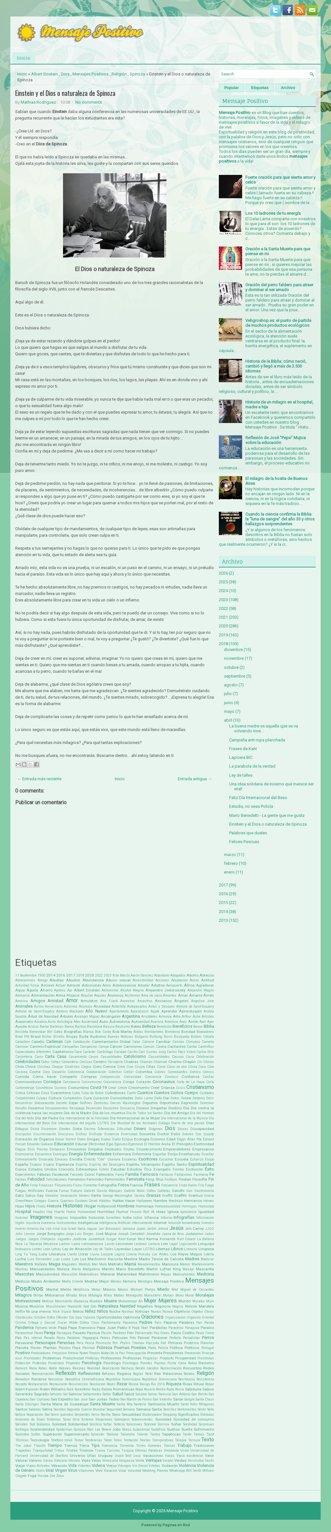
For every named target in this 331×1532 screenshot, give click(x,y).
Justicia (79, 1239)
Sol (32, 1424)
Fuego (209, 1185)
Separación (35, 1414)
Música (21, 1306)
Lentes (37, 1249)
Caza (190, 1057)
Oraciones (152, 1317)
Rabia (192, 1363)
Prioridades (32, 1358)
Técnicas (22, 1440)
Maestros (24, 1264)
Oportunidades (109, 1317)
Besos (198, 1026)
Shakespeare (152, 1414)
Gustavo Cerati (86, 1201)
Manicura (170, 1264)
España (21, 1164)
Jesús (176, 1228)
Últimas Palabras (149, 1450)
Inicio (23, 58)
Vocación (110, 1471)
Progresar (150, 1358)
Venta (139, 1460)
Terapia (181, 1440)
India (127, 1217)
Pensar (144, 1337)
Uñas (91, 1455)
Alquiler (100, 995)
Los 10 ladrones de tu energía (273, 213)
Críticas (33, 1093)
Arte (176, 1016)
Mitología (95, 1295)
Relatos (189, 1374)
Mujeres (167, 1301)
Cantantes (176, 1046)
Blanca (88, 1032)
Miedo (163, 1289)
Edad (171, 1139)
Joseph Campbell (131, 1234)
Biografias (73, 1031)
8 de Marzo (121, 975)
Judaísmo (194, 1233)
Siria (76, 1419)
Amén (208, 995)
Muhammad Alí (130, 1301)
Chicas (208, 1062)
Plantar (35, 1348)
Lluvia (94, 1254)
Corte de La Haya (190, 1082)
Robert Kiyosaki (27, 1389)
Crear (112, 1088)
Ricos (133, 1384)
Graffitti (180, 1195)
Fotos (123, 1185)
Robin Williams (53, 1389)
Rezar (122, 1383)
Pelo (133, 1338)
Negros (177, 1306)
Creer (155, 1087)
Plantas (50, 1347)
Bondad (188, 1031)
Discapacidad (202, 1128)
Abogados (178, 975)
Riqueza (173, 1383)
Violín (40, 1471)
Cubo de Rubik (92, 1093)
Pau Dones (162, 1333)
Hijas (19, 1206)
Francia (136, 1185)
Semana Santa (149, 1409)
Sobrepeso (122, 1419)
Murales (198, 1301)
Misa (83, 1295)
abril (228, 720)
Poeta (152, 1348)
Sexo (116, 1414)
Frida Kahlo (188, 1185)
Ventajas (153, 1460)
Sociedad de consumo (193, 1419)
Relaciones (172, 1373)
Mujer (150, 1301)
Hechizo (176, 1200)
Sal (65, 1394)
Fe (211, 1174)
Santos (21, 1409)
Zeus (60, 1476)
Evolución (194, 1169)
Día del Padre (46, 1118)
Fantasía (166, 1174)
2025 (223, 581)
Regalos (124, 1373)
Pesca (89, 1343)
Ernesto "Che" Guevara (102, 1159)
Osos (95, 1322)
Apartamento (119, 1011)
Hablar (118, 1200)
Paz (18, 1337)
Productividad (73, 1358)
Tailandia (127, 1434)
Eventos (178, 1169)
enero (229, 872)
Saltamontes (92, 1394)
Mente (65, 1289)
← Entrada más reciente (39, 778)
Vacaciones (153, 1455)
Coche (34, 1071)
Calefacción (81, 1042)
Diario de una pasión (188, 1123)
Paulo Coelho (183, 1333)
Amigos (37, 1000)
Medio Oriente (72, 1281)
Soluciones (134, 1424)
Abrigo (42, 980)
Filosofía (199, 1179)
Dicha (34, 1129)
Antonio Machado (69, 1011)
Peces (61, 1338)
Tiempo (55, 1445)
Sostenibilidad (42, 1429)
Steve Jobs (111, 1429)
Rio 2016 (158, 1384)
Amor (72, 1000)
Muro (210, 1301)
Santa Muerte (102, 1403)
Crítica (20, 1093)
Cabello (37, 1041)
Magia (54, 1264)
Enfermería (141, 1154)
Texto (207, 1440)
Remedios (22, 1379)
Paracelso (175, 1328)
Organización (175, 1317)
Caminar (21, 1047)
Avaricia (157, 1022)
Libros (177, 1248)
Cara (78, 1052)
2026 (223, 573)
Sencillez (169, 1409)
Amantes (169, 995)
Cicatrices (72, 1067)
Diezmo (89, 1129)
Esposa (21, 1169)
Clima (192, 1067)
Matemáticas (89, 1274)
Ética (148, 1169)
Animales (24, 1006)
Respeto (21, 1384)
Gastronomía (204, 1191)
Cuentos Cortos (168, 1092)
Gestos (139, 1196)
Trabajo (184, 1445)
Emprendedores (176, 1149)
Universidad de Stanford (49, 1456)
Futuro (76, 1190)
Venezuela (110, 1460)
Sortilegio (22, 1429)
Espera (48, 1164)
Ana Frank (109, 1001)
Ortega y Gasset (41, 1322)
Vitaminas (86, 1471)
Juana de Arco (173, 1234)
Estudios (134, 1169)
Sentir (202, 1409)
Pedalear (73, 1338)
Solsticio (96, 1424)
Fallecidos (105, 1174)
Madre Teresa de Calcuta (161, 1259)
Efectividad (97, 1144)
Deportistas (169, 1103)
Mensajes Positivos (90, 74)
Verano (168, 1460)
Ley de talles (240, 775)
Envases (61, 1159)
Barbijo (80, 1026)
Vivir (99, 1470)
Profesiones (111, 1358)
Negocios (163, 1306)
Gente (96, 1195)
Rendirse (39, 1379)
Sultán (35, 1434)
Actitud (207, 980)
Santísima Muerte (163, 1404)
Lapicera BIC (240, 757)
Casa (61, 1056)
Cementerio (69, 1062)
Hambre (160, 1200)
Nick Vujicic (62, 1311)
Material (108, 1274)
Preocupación (136, 1353)
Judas (209, 1234)
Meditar (91, 1281)
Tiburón (40, 1446)
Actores (47, 985)
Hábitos (105, 1201)
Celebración (205, 1057)
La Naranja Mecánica (41, 1244)
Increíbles (113, 1218)
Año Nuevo (96, 1011)
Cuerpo (191, 1092)
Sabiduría (193, 1389)
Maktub (84, 1264)
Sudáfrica (158, 1429)
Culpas (41, 1098)
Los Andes (160, 1254)
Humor (122, 1211)
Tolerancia (109, 1446)
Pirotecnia (191, 1343)
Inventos (207, 1223)
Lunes (65, 1259)
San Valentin (162, 1399)
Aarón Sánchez (142, 975)
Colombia (143, 1071)
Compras (89, 1076)
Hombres (125, 1206)
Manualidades (42, 1269)
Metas (96, 1289)
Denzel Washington (125, 1103)
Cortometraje (24, 1088)
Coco (46, 1072)
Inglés (20, 1223)
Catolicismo (135, 1056)
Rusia (179, 1389)
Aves (183, 1022)
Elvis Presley (37, 1149)
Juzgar (111, 1239)
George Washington (117, 1196)
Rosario (149, 1389)
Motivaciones (27, 1300)
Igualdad (206, 1211)
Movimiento (63, 1301)
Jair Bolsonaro (109, 1229)
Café (67, 1042)
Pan (199, 1322)
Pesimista (103, 1343)
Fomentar (90, 1185)
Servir (95, 1414)
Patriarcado (143, 1333)
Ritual (199, 1384)
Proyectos (73, 1363)
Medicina (205, 1274)
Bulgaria (141, 1037)
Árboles (66, 1016)
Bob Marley (122, 1031)
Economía (158, 1139)
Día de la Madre (77, 1113)
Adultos (158, 985)
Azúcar (33, 1026)
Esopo (209, 1159)
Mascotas (24, 1274)
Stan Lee (93, 1429)
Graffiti (167, 1196)
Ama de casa (151, 995)
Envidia (75, 1159)
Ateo (77, 1022)
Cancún (149, 1047)
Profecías (92, 1358)
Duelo (116, 1139)
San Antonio (181, 1394)
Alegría (138, 990)
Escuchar (166, 1159)
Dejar (73, 1103)
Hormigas (189, 1206)
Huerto (59, 1212)
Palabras (186, 1322)
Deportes (150, 1103)
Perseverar (24, 1343)
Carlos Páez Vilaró (181, 1052)
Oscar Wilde (68, 1322)
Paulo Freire (205, 1333)
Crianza (168, 1087)
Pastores (119, 1333)
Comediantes (177, 1072)
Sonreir (150, 1424)
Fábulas (44, 1174)
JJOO (209, 1229)
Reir (157, 1373)
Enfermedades (98, 1153)
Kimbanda (168, 1239)
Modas (119, 1295)
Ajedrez (60, 990)
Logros (119, 1254)
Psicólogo (112, 1363)
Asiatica (40, 1022)
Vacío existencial (189, 1456)
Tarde (187, 1434)
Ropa (139, 1389)
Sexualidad (131, 1414)
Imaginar (61, 1218)
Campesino (88, 1047)
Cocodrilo (59, 1072)
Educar (81, 1144)
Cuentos (145, 1092)
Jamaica (128, 1229)
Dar (166, 1098)
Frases (152, 1185)
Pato (130, 1333)
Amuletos (89, 1001)
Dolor (175, 1134)
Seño (210, 1409)
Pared (38, 1333)
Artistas (208, 1016)
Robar (209, 1384)
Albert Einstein (44, 74)
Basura (108, 1026)
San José (81, 1399)
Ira (42, 1228)
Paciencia (130, 1322)
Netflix (20, 1311)
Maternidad (127, 1274)
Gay (40, 1195)
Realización (111, 1368)
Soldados (43, 1424)
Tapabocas (171, 1434)
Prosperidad (185, 1358)
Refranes (108, 1374)
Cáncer (116, 1046)
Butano (196, 1037)
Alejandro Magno (200, 990)
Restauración (38, 1384)
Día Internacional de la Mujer (135, 1118)
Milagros (23, 1295)
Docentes (147, 1134)
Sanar (178, 1399)
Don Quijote (205, 1134)
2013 (223, 920)
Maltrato (115, 1264)
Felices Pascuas (244, 841)
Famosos (149, 1174)
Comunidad (132, 1077)
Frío (201, 1185)
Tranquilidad (43, 1450)
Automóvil (140, 1021)
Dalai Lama (144, 1098)
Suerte (186, 1429)
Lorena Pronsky (138, 1254)
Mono (180, 1295)
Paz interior (33, 1338)
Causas (178, 1057)
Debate (186, 1098)
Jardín (151, 1229)
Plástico (64, 1348)
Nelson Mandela (199, 1306)
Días (210, 1123)
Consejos (52, 1081)
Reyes (111, 1384)
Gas (189, 1191)
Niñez (90, 1311)
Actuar (61, 985)
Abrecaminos (25, 980)
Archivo (288, 88)
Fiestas (185, 1179)
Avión (193, 1021)
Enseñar (207, 1154)
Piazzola (152, 1343)
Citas (150, 1066)
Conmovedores (28, 1082)
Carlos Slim (205, 1052)
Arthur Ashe (191, 1016)
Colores (160, 1072)
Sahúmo (56, 1394)
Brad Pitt (22, 1037)
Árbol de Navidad (43, 1016)
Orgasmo (194, 1317)
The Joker (23, 1446)
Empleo (128, 1149)
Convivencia (112, 1082)
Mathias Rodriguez (38, 102)
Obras (209, 1311)
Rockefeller (83, 1389)
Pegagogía (90, 1338)
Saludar (141, 1394)
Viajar (20, 1465)
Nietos (78, 1311)
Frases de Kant (243, 748)
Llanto (72, 1254)
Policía (163, 1348)
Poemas (121, 1347)
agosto (231, 684)
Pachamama (111, 1322)
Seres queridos (62, 1414)
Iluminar (21, 1218)
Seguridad (114, 1409)
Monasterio (152, 1295)
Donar (59, 1139)
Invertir (20, 1229)
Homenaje (145, 1206)
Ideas (161, 1211)
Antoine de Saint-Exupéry (34, 1011)
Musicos (36, 1306)
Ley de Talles (103, 1249)
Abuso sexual (118, 980)
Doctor (163, 1134)
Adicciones (91, 985)
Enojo (173, 1154)
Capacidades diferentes (33, 1052)
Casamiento (78, 1057)
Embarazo (57, 1149)
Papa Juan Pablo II (114, 1327)
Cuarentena (60, 1093)
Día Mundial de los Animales (134, 1123)
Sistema (87, 1419)
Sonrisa (163, 1424)
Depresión (189, 1103)
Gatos (30, 1195)
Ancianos (163, 1001)
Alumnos (115, 995)
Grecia (209, 1196)
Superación (52, 1434)
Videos (98, 1465)
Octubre (40, 1317)
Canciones (132, 1046)
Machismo (97, 1259)
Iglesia (173, 1211)
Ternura (194, 1440)
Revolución (97, 1384)
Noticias (142, 1311)
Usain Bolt (123, 1456)
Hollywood (106, 1206)
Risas (187, 1384)
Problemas (52, 1358)
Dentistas (101, 1103)
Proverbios (56, 1363)
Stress (127, 1429)
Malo (103, 1264)
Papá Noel (140, 1328)
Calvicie (148, 1042)
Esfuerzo (196, 1159)
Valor (209, 1455)
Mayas (166, 1274)
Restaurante (58, 1384)
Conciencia (153, 1077)
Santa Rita (125, 1404)
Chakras (131, 1061)
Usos (137, 1456)
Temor (78, 1440)
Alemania (22, 995)
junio (228, 702)
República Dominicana (159, 1379)
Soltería (119, 1424)
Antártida (119, 1006)
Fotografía (108, 1185)
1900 (41, 975)
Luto (75, 1259)
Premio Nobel (78, 1353)
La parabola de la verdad (252, 766)
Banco (69, 1026)
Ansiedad (101, 1006)
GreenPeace (24, 1201)
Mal (95, 1264)
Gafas (151, 1191)
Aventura (171, 1022)
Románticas (123, 1389)
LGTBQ (149, 1249)
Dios (65, 74)
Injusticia (33, 1223)
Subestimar (141, 1429)
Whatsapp (177, 1471)
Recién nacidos (147, 1368)
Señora (20, 1414)
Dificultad (124, 1129)
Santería (140, 1404)
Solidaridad (78, 1424)
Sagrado (41, 1394)
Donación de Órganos (34, 1139)
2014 (50, 975)
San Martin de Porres (136, 1399)
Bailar (44, 1026)
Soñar (176, 1424)
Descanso (127, 1108)
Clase (161, 1067)
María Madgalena (86, 1269)
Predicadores (41, 1353)
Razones (78, 1368)
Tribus (59, 1450)
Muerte (110, 1300)
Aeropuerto (174, 985)
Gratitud (195, 1195)
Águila (32, 990)
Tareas (199, 1434)
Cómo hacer (45, 1076)
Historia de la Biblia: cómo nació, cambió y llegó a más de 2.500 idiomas (275, 366)
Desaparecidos (56, 1108)
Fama (119, 1174)
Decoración (44, 1103)
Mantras (21, 1269)
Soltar (107, 1424)
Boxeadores (205, 1032)
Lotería (209, 1254)
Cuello (131, 1093)
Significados (188, 1414)
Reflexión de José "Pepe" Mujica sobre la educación (275, 440)
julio (228, 693)
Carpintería (23, 1057)
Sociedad (163, 1419)
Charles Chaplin (182, 1061)
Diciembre (49, 1129)
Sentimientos (187, 1409)
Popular (231, 88)
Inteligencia (88, 1222)
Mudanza (81, 1301)
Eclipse (127, 1139)
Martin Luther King (163, 1269)
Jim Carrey (194, 1228)
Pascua (93, 1333)
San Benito (199, 1394)
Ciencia (109, 1066)
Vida (72, 1465)
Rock (70, 1389)
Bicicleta (21, 1032)
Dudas (106, 1139)
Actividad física (27, 985)
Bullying (156, 1037)
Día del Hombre (202, 1113)
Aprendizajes (190, 1011)
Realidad (93, 1368)
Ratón (53, 1368)
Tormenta (127, 1446)
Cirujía (139, 1067)
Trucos (100, 1450)
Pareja (49, 1332)
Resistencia (205, 1379)
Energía (76, 1153)
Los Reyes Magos (186, 1254)
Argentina (131, 1016)
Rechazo (127, 1368)
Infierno (166, 1218)
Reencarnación (43, 1374)
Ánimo (39, 1006)
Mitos (108, 1295)
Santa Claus (205, 1399)
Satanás (35, 1409)
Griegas (40, 1201)
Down (81, 1139)
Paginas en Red (176, 1525)
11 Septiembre (26, 975)
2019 (223, 635)
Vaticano (60, 1460)
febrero (231, 863)
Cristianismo (200, 1087)
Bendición (164, 1026)
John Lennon (25, 1234)
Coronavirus (164, 1081)
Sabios (208, 1389)
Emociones (76, 1149)
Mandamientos (149, 1264)
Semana (129, 1409)
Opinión (89, 1317)
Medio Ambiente (45, 1281)
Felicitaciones (56, 1179)
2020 (89, 975)
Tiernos (70, 1445)
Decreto (61, 1103)
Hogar (90, 1206)
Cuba (76, 1093)
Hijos (30, 1206)
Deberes (199, 1098)
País (158, 1322)
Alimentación (43, 995)
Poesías (138, 1347)
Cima (121, 1067)
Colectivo (115, 1072)
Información (205, 1218)
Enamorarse (24, 1154)
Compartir (68, 1076)
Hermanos (193, 1200)
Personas (66, 1342)
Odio (51, 1317)
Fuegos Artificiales (29, 1191)
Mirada (71, 1295)
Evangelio (162, 1169)
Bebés (136, 1026)
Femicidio (95, 1179)
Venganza (126, 1460)
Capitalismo (62, 1051)
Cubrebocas (115, 1093)
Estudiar (118, 1169)
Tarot (210, 1434)
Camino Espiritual (45, 1046)
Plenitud (88, 1348)
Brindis (59, 1037)
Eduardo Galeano (40, 1144)
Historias (73, 1206)
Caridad (120, 1052)
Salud (117, 1393)
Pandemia (24, 1327)
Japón (140, 1229)
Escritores (148, 1159)
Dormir (71, 1139)
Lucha (20, 1259)
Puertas (160, 1363)
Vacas (170, 1456)
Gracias (153, 1195)
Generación (68, 1196)
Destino (175, 1108)
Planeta (21, 1347)
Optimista (131, 1317)
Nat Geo (89, 1306)
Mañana (63, 1269)
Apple (155, 1011)
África (189, 985)
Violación (170, 1465)
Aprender (169, 1011)
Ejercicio (135, 1144)
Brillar (47, 1037)
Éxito (209, 1169)
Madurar (207, 1259)
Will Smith (193, 1471)
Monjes (168, 1295)
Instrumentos (67, 1223)
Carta (50, 1056)
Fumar (64, 1191)
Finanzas (46, 1185)
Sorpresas (206, 1424)
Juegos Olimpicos (42, 1239)
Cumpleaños (72, 1098)
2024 (223, 590)
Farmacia (201, 1174)
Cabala (208, 1037)
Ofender (62, 1317)
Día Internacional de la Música (184, 1118)
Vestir (209, 1460)
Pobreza (104, 1347)
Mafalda (41, 1264)
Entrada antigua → (195, 778)
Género (84, 1196)
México (123, 1289)
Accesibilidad (143, 980)
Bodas (138, 1032)
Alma (60, 995)
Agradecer (205, 985)
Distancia (111, 1134)
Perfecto (175, 1338)
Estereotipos (86, 1169)
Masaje (188, 1269)
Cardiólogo (105, 1052)
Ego (109, 1144)
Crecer (122, 1088)
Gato (19, 1195)
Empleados (113, 1149)
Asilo (52, 1022)
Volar (122, 1471)
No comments (88, 102)
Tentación (130, 1440)
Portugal (207, 1348)
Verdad (180, 1460)
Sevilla (106, 1414)
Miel (175, 1289)
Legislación (188, 1244)
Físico (77, 1185)
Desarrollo (93, 1108)
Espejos (36, 1164)
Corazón (143, 1082)
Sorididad (190, 1424)
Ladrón (64, 1244)
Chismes (43, 1067)
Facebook (60, 1174)
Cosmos (60, 1088)
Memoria (129, 1281)
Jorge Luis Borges (80, 1234)
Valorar (21, 1460)
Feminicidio (115, 1179)
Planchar (207, 1343)
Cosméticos (44, 1088)
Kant (121, 1239)
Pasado (79, 1333)
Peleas (105, 1338)
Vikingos (124, 1466)
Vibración (59, 1465)
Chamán (146, 1062)
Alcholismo (109, 990)
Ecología (141, 1139)
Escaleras (129, 1159)
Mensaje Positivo (169, 1281)
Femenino (76, 1179)
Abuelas (56, 980)
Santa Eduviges (27, 1404)
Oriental (208, 1317)
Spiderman (64, 1429)
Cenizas (86, 1062)
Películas (120, 1337)
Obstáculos (24, 1317)
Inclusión (96, 1217)
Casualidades (111, 1057)
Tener (108, 1440)
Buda (84, 1036)
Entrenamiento (26, 1159)
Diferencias (106, 1129)
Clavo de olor (177, 1067)
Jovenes (153, 1233)
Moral (189, 1295)
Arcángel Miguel (87, 1016)
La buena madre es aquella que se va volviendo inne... (263, 728)
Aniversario (53, 1006)
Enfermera (122, 1154)
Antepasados (137, 1006)
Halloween (144, 1201)
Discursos (66, 1134)
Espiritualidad (201, 1164)
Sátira (47, 1409)
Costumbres (78, 1087)
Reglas (138, 1374)
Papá (62, 1327)
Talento (142, 1434)
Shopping (170, 1414)
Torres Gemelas (149, 1446)
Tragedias (23, 1450)
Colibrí (128, 1072)
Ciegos (86, 1067)
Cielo (97, 1066)
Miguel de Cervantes (197, 1289)
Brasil (36, 1036)
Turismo (113, 1450)
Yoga (32, 1475)
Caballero (22, 1042)
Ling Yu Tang (26, 1254)
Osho (84, 1322)
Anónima (70, 1006)
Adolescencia (124, 985)
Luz (83, 1259)
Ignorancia (188, 1212)
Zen (52, 1476)
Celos (45, 1062)
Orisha (20, 1322)
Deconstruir (24, 1103)
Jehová (162, 1229)
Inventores (191, 1222)
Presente (154, 1353)
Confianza (190, 1076)
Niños (102, 1311)
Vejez (86, 1460)
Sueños (173, 1429)
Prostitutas (206, 1358)
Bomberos (172, 1032)
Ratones (65, 1368)
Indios (138, 1218)
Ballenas (57, 1026)
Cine (129, 1067)
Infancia (151, 1217)
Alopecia (73, 995)
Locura (107, 1254)
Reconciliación (171, 1368)
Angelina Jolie (202, 1001)
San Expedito (61, 1399)
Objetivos (182, 1311)
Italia (81, 1229)
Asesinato (24, 1021)
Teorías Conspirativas (156, 1440)
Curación (101, 1098)
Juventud (96, 1239)
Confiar (208, 1077)
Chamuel (160, 1062)
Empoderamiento (149, 1149)
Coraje (128, 1082)
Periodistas (191, 1338)
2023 (108, 975)
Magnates (69, 1264)
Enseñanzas (189, 1154)
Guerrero (66, 1201)
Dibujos (21, 1128)
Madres (192, 1258)
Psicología (91, 1362)
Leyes (137, 1249)
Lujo (56, 1259)
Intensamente (142, 1223)
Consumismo (91, 1082)
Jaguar (91, 1229)
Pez (115, 1343)
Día (186, 1108)
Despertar (159, 1108)
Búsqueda (181, 1037)
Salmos (75, 1394)
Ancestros (145, 1001)
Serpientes (82, 1414)
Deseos (142, 1108)
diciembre (233, 649)
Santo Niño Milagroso (197, 1404)
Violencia (187, 1465)
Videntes (84, 1466)
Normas (128, 1311)
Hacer (130, 1200)
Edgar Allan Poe (189, 1139)
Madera (130, 1259)
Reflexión (65, 1373)
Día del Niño (24, 1118)
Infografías (184, 1217)
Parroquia (64, 1333)
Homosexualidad (167, 1206)
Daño (158, 1098)
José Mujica (105, 1233)
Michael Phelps (143, 1289)
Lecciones (124, 1243)
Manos (185, 1264)
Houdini (39, 1212)
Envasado (45, 1159)
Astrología (64, 1022)
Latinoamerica (92, 1244)
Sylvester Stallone (104, 1434)
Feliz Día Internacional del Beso (258, 797)
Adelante (73, 985)
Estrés (104, 1169)
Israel (72, 1229)
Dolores (188, 1134)
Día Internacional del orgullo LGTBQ (80, 1123)
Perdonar (159, 1337)
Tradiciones (204, 1445)
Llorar (83, 1254)
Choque (57, 1067)
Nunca (168, 1311)
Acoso (194, 980)
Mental (52, 1289)
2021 (223, 617)
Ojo (71, 1317)
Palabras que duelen (248, 832)
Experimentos (25, 1174)
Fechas (20, 1179)
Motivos (48, 1301)
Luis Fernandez (39, 1259)
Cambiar (163, 1041)
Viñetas (154, 1466)
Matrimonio (149, 1274)
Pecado (49, 1338)
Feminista (135, 1179)
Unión (184, 1450)
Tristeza (86, 1450)
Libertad (163, 1249)
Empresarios (203, 1149)
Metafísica (81, 1289)
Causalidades (159, 1057)
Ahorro (46, 990)
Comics (195, 1072)
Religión (119, 74)
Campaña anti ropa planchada (257, 739)
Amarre (195, 995)
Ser (47, 1414)
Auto (103, 1021)
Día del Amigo (176, 1113)
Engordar (159, 1154)
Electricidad (204, 1144)
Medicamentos (184, 1274)
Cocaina (21, 1072)
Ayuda (21, 1026)
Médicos (22, 1281)
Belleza (149, 1026)
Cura (87, 1098)
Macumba (115, 1259)
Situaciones (103, 1419)
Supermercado (76, 1434)
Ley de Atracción (77, 1249)
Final (34, 1185)
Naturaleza (108, 1306)
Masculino (69, 1274)
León (46, 1249)
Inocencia (48, 1223)
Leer (164, 1243)
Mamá (130, 1264)
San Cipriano (39, 1399)
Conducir (171, 1077)
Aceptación (179, 980)
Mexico (109, 1289)
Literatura (57, 1254)
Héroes (208, 1201)
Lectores (140, 1244)
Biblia (209, 1026)
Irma (56, 1229)
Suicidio (22, 1434)
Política (176, 1347)
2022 (99, 975)
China (30, 1066)
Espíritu (82, 1164)
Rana (33, 1368)
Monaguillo (134, 1295)
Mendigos (145, 1281)
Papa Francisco (81, 1327)
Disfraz (81, 1134)
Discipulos (23, 1134)
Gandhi (178, 1190)
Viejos (111, 1465)
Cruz (45, 1093)
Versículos (196, 1460)
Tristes (72, 1450)
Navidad (127, 1306)
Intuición (174, 1223)
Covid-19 (98, 1087)
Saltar (106, 1394)
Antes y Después (161, 1006)
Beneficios (182, 1026)
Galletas (163, 1191)
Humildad (105, 1211)
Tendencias (93, 1440)
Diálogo (164, 1123)
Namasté (74, 1306)
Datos (175, 1098)
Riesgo (145, 1384)
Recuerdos (192, 1368)
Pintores (175, 1343)
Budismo (98, 1036)
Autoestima (119, 1021)
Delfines (86, 1103)
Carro (39, 1057)
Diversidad (129, 1134)
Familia (132, 1174)
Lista (43, 1254)
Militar (38, 1295)
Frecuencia (169, 1185)
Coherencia (76, 1072)
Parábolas (158, 1327)
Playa (76, 1348)
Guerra (53, 1201)
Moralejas (205, 1295)
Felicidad (36, 1179)
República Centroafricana (84, 1379)
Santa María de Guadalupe (64, 1404)
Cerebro (99, 1061)
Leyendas (122, 1249)
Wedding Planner (155, 1471)
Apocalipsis (140, 1011)
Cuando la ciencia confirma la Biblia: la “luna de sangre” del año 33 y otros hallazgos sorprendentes (280, 519)
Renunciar (55, 1379)
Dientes (64, 1129)
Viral (50, 1470)
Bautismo (122, 1026)
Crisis (180, 1088)
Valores (35, 1460)
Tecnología (39, 1440)
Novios (156, 1311)
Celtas (55, 1062)
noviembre (234, 658)
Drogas (93, 1139)
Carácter (89, 1052)
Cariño (132, 1052)
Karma (152, 1239)
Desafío (21, 1108)
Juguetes (64, 1239)
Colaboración (96, 1072)
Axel (202, 1022)
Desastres (111, 1108)
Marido (108, 1269)
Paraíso (207, 1327)
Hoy (49, 1212)
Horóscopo (206, 1206)
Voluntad (134, 1471)
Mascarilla (205, 1269)
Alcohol (125, 990)
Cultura (54, 1098)
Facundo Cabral (82, 1174)
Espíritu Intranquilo (143, 1164)
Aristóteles (149, 1016)
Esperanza (65, 1164)
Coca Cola (206, 1067)
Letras (56, 1249)
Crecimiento (138, 1087)
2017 (70, 975)
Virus (72, 1470)
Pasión (106, 1333)
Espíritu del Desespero (107, 1164)
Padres (145, 1322)
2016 (60, 975)
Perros (208, 1337)
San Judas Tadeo (104, 1399)
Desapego (76, 1108)
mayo (229, 711)
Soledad (59, 1424)
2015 (223, 902)
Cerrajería (115, 1062)
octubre (231, 667)
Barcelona (94, 1026)
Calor (136, 1042)
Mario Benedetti (130, 1269)
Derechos (207, 1103)
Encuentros (43, 1154)
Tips (95, 1445)
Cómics (208, 1072)
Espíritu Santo (174, 1164)
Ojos (78, 1317)
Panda (209, 1322)
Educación (64, 1143)
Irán (49, 1229)
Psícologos (131, 1363)
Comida (22, 1076)
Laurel (109, 1244)
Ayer (210, 1022)
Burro (168, 1037)
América (21, 1001)
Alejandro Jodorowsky (165, 990)
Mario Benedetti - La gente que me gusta (266, 815)
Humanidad (87, 1212)
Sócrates (21, 1424)
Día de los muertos (108, 1113)
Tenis (117, 1440)
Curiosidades (121, 1098)
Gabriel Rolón (134, 1191)
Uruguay (105, 1455)
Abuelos (73, 980)
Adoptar (144, 985)
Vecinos (74, 1460)
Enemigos (60, 1154)
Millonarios (54, 1295)
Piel (163, 1343)
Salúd (129, 1394)
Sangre (189, 1399)
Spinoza (137, 74)
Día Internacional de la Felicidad (84, 1118)
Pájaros (170, 1322)
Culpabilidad (25, 1098)
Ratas (42, 1368)
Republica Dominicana (123, 1379)
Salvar (152, 1394)
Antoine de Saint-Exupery (195, 1006)
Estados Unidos (42, 1169)
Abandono (161, 975)
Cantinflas (206, 1047)
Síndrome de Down (30, 1419)
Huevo (71, 1212)
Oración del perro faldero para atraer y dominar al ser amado (279, 287)
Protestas (39, 1363)
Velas (96, 1460)
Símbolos (207, 1414)
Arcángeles (111, 1016)
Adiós (106, 985)
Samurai (165, 1394)
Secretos (60, 1409)
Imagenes (41, 1217)
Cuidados (206, 1093)
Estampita (66, 1169)
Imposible (78, 1217)
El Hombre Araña (157, 1144)
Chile (19, 1066)
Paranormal (24, 1333)
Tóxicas (169, 1446)
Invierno (33, 1229)
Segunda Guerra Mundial (86, 1409)
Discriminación (44, 1134)
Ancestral (127, 1001)
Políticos (192, 1347)
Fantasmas (183, 1174)
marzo (230, 854)
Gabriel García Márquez (103, 1191)
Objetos (197, 1311)
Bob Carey (103, 1032)
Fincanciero (63, 1185)
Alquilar (87, 995)
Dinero (140, 1128)
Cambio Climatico (186, 1042)
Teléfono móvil (61, 1440)
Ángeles (181, 1001)
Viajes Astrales (38, 1466)
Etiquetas (260, 88)
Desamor (36, 1108)
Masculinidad (47, 1274)
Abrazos (206, 975)
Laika (75, 1244)
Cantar (192, 1047)
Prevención (193, 1353)
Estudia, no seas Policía (251, 806)
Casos (93, 1057)
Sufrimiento (204, 1429)
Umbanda (171, 1450)
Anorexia (85, 1006)
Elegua (20, 1149)
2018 (80, 975)
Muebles (96, 1301)
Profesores (132, 1358)
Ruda (170, 1389)
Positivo (22, 1352)
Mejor (104, 1281)
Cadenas (54, 1041)
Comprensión (110, 1077)
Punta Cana (176, 1363)
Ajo (69, 990)
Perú (80, 1343)
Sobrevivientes (142, 1419)
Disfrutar (95, 1134)
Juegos (20, 1239)
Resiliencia (186, 1379)
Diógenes (156, 1129)
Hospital (23, 1211)
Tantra (155, 1434)
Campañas (70, 1047)
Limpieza (206, 1249)
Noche (114, 1311)
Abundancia (93, 980)
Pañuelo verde (46, 1328)
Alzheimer (132, 995)
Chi (199, 1062)
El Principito (182, 1144)
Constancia (71, 1082)
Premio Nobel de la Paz (107, 1353)
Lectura (154, 1244)
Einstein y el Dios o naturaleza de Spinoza (65, 93)
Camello (208, 1042)
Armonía (165, 1016)
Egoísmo (120, 1144)
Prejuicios (59, 1353)
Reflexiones (89, 1373)
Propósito (167, 1358)
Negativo (145, 1306)
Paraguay (192, 1328)
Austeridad (89, 1022)
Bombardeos (154, 1032)
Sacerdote (24, 1394)
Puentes (146, 1363)
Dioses (183, 1129)
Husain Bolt (139, 1212)
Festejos (171, 1179)
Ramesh (21, 1368)
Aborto (192, 975)
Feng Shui (154, 1179)
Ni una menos (38, 1311)
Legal (173, 1244)
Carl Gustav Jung (152, 1052)
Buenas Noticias (120, 1037)
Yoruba (42, 1476)
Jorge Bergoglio (50, 1233)
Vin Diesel (140, 1466)
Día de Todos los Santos (144, 1113)
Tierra (84, 1445)
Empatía (95, 1149)
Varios (48, 1460)
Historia (54, 1206)
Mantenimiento (203, 1264)
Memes (116, 1281)
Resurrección (78, 1384)
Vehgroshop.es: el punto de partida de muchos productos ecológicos (278, 323)
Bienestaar (37, 1032)
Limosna (190, 1249)
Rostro (161, 1389)
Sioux (67, 1419)
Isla (64, 1229)
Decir (210, 1098)
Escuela (181, 1159)
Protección (22, 1363)
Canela (161, 1047)
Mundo (184, 1301)
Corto (210, 1082)
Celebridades (27, 1061)
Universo (77, 1455)
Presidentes (173, 1353)
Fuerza (52, 1190)
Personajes (45, 1342)
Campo (103, 1047)
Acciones (162, 980)
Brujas (72, 1036)
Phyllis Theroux (132, 1343)
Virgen (61, 1470)
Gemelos (52, 1196)
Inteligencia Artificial (115, 1223)
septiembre (234, 676)
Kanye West (136, 1239)
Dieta (77, 1128)
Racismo (206, 1363)
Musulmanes (56, 1306)
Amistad (55, 1000)
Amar (183, 995)
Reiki (149, 1374)
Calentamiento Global (111, 1041)
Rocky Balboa (102, 1389)
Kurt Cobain (186, 1239)
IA (152, 1212)
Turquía (127, 1450)
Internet (160, 1222)
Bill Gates (55, 1032)
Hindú (41, 1206)
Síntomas (54, 1419)
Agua (20, 990)
